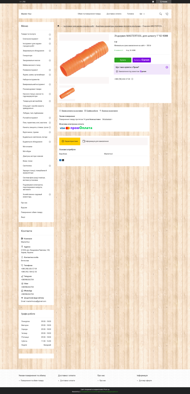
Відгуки (24, 208)
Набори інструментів (31, 79)
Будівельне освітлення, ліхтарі (35, 137)
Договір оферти (145, 381)
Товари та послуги (28, 34)
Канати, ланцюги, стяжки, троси (35, 127)
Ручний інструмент (30, 118)
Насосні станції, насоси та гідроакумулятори (33, 95)
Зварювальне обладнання (33, 51)
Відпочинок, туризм (31, 132)
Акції (23, 217)
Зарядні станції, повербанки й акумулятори (35, 172)
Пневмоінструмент (30, 70)
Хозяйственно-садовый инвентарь (32, 195)
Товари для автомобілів (32, 101)
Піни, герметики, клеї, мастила (35, 123)
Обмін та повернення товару (89, 14)
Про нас (24, 203)
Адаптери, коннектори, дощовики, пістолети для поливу (118, 26)
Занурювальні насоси (31, 60)
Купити (123, 60)
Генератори (27, 56)
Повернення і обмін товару (31, 212)
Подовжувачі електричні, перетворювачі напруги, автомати (33, 187)
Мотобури (27, 151)
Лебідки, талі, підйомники (33, 113)
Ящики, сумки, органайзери (34, 75)
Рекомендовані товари (32, 89)
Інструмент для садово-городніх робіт (79, 26)
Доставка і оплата (114, 14)
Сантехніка (27, 166)
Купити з (141, 60)
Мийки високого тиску (31, 65)
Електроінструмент (30, 39)
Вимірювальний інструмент (34, 84)
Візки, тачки (27, 161)
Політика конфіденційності (108, 392)
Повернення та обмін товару (32, 381)
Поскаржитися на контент (89, 392)
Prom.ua (106, 389)
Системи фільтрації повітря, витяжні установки (34, 179)
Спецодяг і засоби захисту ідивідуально (33, 107)
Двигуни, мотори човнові (33, 156)
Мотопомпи (27, 147)
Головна (130, 14)
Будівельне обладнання (32, 142)
